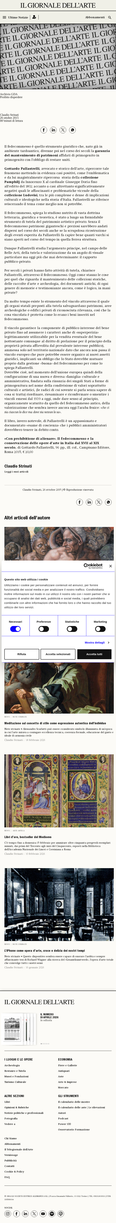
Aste (61, 1076)
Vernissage (11, 1155)
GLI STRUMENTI (68, 1096)
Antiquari (63, 1071)
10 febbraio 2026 (35, 854)
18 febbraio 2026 (35, 740)
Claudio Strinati (13, 740)
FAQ (7, 1177)
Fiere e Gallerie (67, 1065)
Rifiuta (21, 654)
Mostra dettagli (95, 642)
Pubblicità (10, 1160)
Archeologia (12, 1065)
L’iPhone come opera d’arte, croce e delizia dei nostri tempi (44, 951)
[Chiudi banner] (110, 566)
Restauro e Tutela (15, 1071)
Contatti (9, 1166)
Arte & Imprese (67, 1082)
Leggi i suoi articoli (16, 471)
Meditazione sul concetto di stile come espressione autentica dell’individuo (55, 723)
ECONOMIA (65, 1060)
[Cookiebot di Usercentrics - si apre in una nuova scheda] (86, 566)
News (7, 717)
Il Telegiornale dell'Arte (18, 1149)
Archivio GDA (9, 94)
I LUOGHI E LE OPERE (18, 1060)
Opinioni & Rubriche (16, 1107)
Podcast (63, 1118)
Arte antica (19, 831)
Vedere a (9, 1124)
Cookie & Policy (14, 1171)
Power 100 (64, 1124)
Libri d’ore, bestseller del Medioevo (27, 837)
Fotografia (10, 1118)
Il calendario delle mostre (74, 1102)
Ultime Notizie (18, 17)
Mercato (63, 1087)
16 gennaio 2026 (35, 967)
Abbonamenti (95, 17)
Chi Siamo (10, 1138)
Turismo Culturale (15, 1082)
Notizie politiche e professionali (23, 1113)
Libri (7, 1102)
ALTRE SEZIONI (14, 1096)
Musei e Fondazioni (16, 1076)
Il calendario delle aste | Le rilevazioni (81, 1107)
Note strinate (20, 717)
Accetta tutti (94, 654)
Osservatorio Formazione (74, 1129)
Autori (62, 1113)
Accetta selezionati (58, 654)
